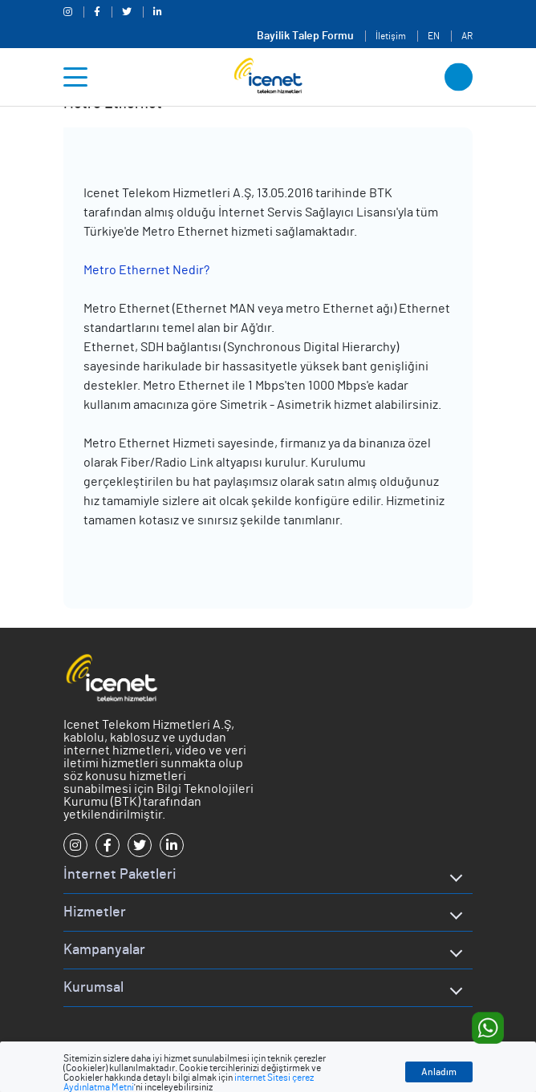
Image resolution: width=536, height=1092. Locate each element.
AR (467, 36)
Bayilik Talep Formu (305, 36)
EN (434, 36)
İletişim (391, 36)
